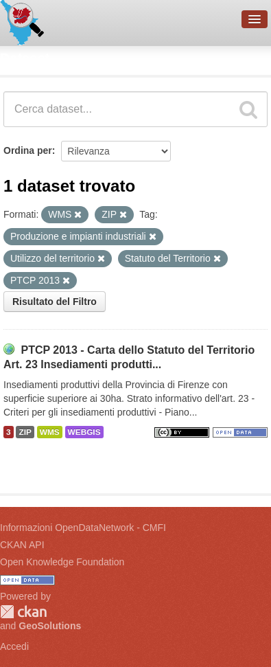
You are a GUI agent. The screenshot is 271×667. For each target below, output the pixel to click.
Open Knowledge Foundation (62, 561)
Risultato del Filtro (54, 301)
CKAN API (22, 544)
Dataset (24, 58)
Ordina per (27, 150)
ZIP (25, 432)
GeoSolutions (50, 625)
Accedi (14, 646)
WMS (50, 432)
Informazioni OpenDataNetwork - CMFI (83, 527)
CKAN (23, 611)
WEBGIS (84, 432)
